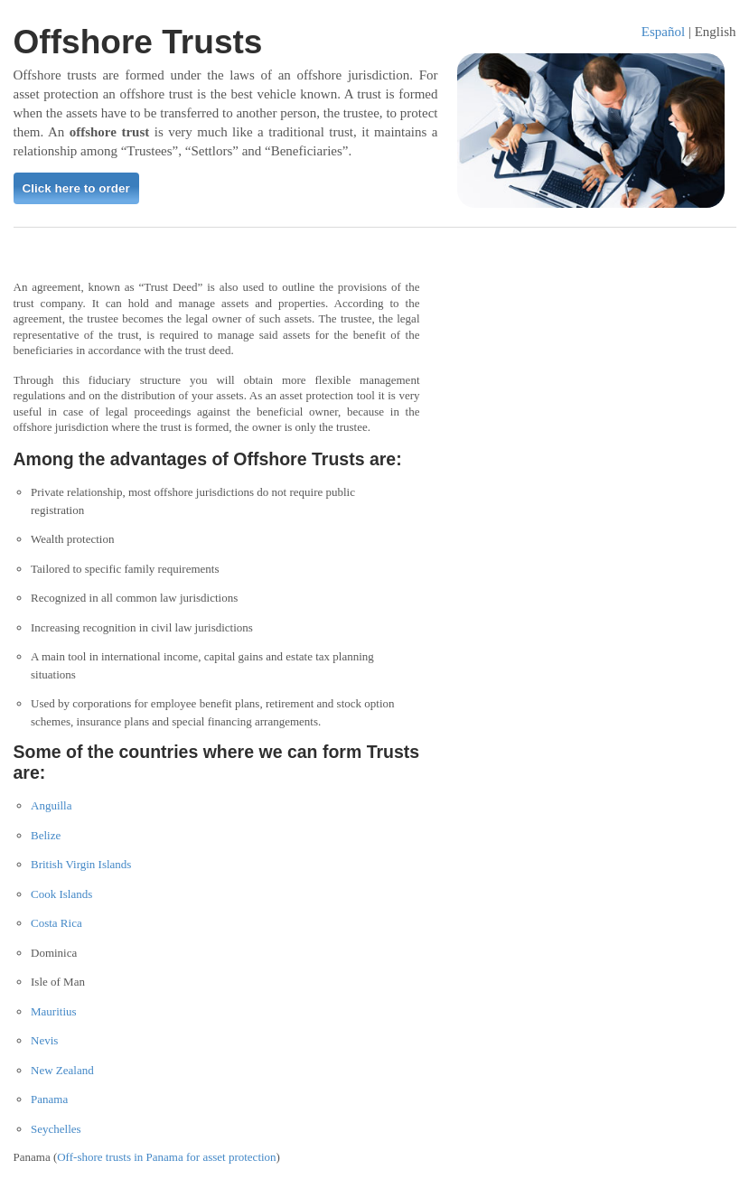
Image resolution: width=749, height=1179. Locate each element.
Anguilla (51, 805)
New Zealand (62, 1070)
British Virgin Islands (81, 864)
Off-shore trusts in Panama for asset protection (166, 1157)
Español (663, 31)
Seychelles (56, 1129)
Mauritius (54, 1011)
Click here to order (76, 188)
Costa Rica (56, 923)
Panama (49, 1099)
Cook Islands (61, 894)
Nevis (44, 1040)
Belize (46, 835)
